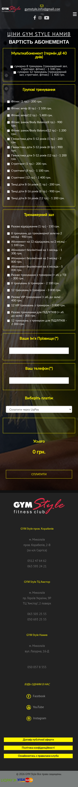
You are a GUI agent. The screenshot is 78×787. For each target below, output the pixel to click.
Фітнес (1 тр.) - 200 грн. (25, 101)
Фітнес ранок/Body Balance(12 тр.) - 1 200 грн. (37, 132)
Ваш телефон (39, 368)
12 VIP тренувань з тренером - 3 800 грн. (37, 305)
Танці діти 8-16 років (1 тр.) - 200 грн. (34, 184)
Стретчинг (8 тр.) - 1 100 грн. (29, 170)
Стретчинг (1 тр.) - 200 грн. (28, 163)
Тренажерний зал (39, 214)
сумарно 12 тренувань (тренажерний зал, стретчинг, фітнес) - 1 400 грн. (39, 73)
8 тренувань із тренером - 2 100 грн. (34, 283)
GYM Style (30, 774)
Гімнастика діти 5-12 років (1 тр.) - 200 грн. (36, 140)
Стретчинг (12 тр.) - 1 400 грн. (30, 177)
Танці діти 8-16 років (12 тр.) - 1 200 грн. (36, 198)
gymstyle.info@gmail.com (43, 9)
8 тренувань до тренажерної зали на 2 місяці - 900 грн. (35, 234)
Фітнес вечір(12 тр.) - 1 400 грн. (31, 115)
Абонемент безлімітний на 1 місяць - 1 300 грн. (35, 251)
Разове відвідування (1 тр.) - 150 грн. (34, 226)
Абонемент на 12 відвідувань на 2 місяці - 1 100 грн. (37, 243)
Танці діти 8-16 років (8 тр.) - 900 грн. (34, 191)
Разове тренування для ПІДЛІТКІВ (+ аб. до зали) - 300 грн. (36, 313)
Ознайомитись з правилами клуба (38, 755)
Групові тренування (39, 89)
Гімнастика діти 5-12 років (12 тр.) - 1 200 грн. (38, 157)
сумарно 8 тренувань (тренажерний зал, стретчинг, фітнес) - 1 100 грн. (38, 67)
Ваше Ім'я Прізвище (39, 338)
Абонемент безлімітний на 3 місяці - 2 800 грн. (35, 259)
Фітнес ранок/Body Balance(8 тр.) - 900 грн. (35, 123)
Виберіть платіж (39, 398)
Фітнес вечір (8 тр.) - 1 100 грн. (30, 108)
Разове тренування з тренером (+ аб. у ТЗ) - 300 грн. (37, 276)
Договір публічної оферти (38, 739)
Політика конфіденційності (38, 747)
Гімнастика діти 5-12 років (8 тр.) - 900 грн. (36, 148)
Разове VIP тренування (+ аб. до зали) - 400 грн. (35, 298)
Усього (39, 441)
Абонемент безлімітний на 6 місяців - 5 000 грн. (36, 268)
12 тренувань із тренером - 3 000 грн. (35, 290)
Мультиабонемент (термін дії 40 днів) (39, 55)
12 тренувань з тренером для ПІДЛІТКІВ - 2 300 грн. (38, 322)
